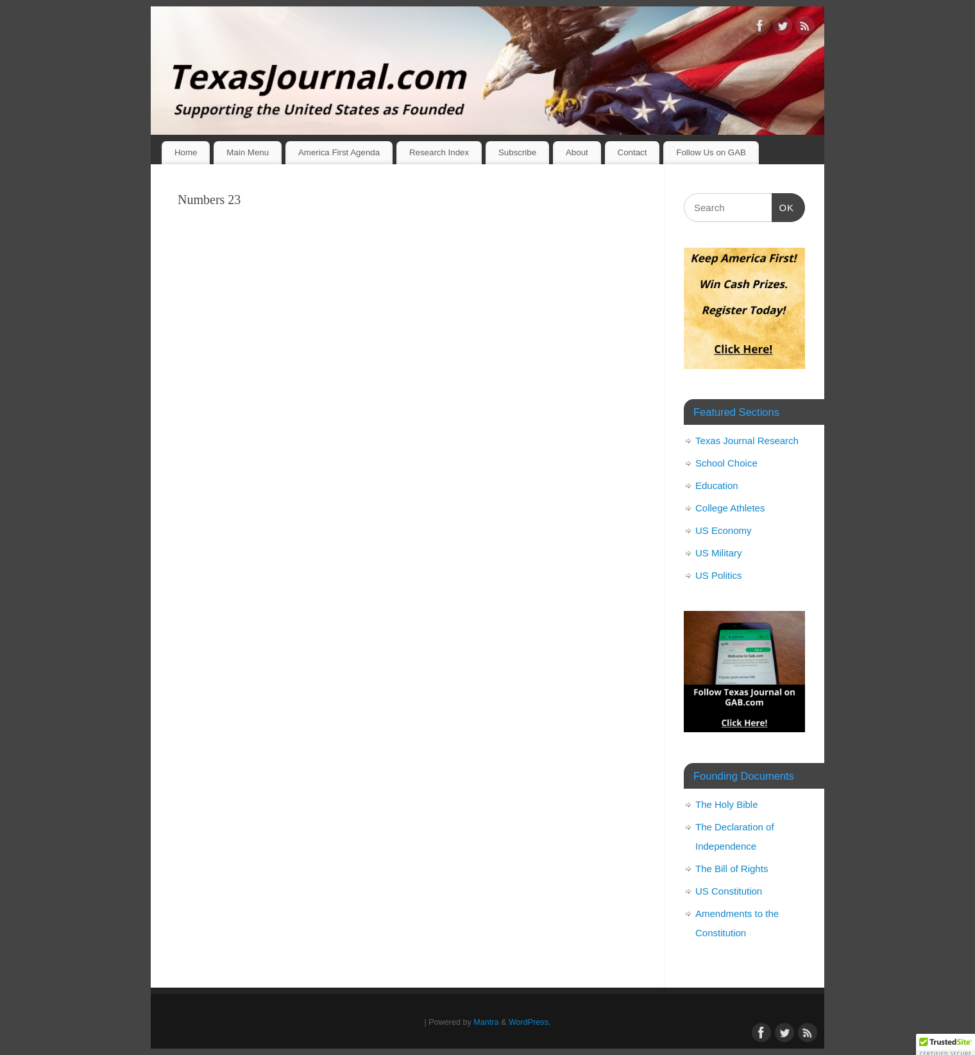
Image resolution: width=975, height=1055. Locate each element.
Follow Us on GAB (711, 152)
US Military (718, 552)
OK (783, 206)
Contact (632, 152)
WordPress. (530, 1022)
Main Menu (247, 152)
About (577, 152)
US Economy (723, 530)
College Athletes (730, 507)
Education (716, 485)
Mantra (485, 1022)
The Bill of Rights (731, 868)
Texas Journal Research (747, 440)
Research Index (439, 152)
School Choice (726, 463)
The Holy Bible (726, 804)
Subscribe (517, 152)
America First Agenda (339, 152)
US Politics (718, 575)
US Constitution (728, 891)
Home (185, 152)
